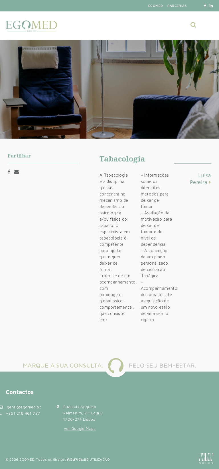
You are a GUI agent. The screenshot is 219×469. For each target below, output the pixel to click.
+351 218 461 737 (23, 413)
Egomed (155, 5)
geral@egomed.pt (24, 406)
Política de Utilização (88, 459)
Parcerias (177, 5)
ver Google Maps (80, 428)
